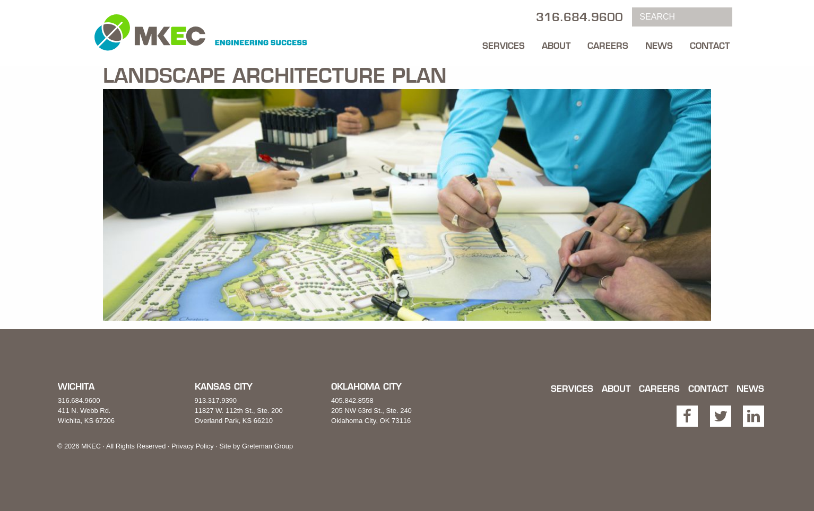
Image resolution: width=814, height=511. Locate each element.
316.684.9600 (79, 400)
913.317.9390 (216, 400)
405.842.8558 (352, 400)
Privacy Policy (192, 446)
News (659, 45)
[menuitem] (503, 43)
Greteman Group (267, 446)
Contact (710, 45)
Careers (607, 45)
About (556, 45)
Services (503, 45)
